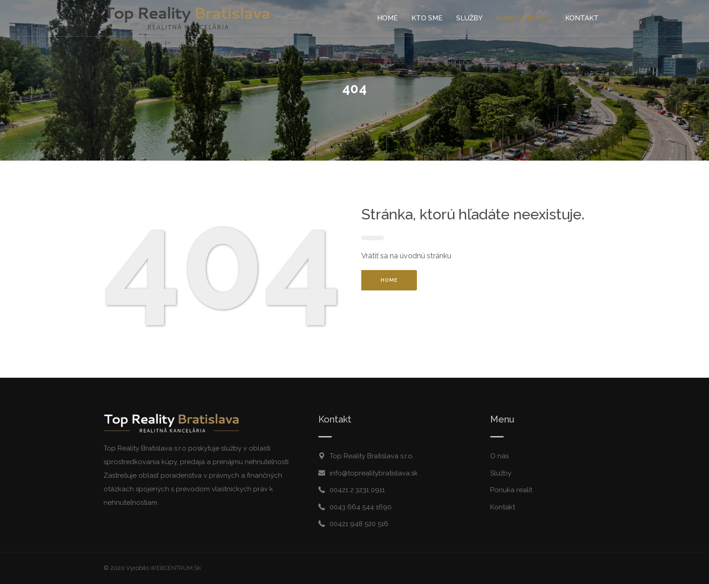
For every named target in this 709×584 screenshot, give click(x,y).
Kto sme (427, 18)
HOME (389, 280)
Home (387, 18)
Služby (469, 18)
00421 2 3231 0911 (357, 490)
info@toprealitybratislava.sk (374, 473)
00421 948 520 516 (359, 524)
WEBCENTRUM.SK (175, 568)
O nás (499, 456)
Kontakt (582, 18)
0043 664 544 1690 (361, 507)
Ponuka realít (524, 18)
